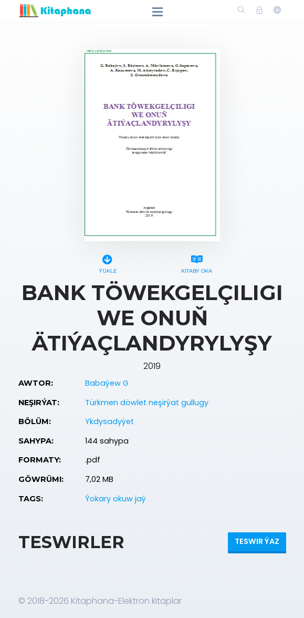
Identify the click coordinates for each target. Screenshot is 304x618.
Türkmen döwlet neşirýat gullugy (146, 402)
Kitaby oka (197, 262)
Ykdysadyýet (109, 421)
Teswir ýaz (257, 541)
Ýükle (107, 262)
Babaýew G (107, 383)
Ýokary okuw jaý (115, 498)
